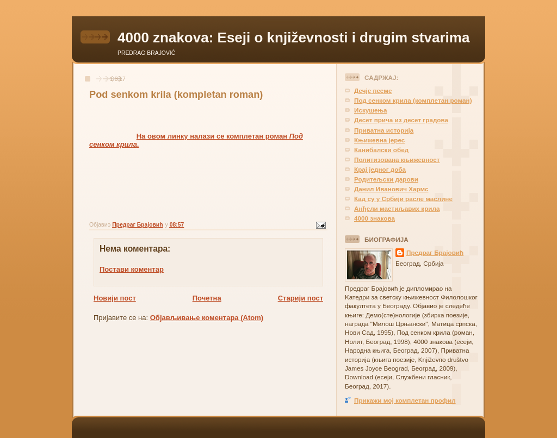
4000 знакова (374, 218)
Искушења (370, 110)
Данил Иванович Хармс (391, 188)
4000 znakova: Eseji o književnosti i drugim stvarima (293, 37)
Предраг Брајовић (434, 252)
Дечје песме (373, 90)
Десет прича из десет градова (401, 119)
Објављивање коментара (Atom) (206, 318)
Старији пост (300, 298)
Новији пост (115, 298)
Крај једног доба (380, 169)
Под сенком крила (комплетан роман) (413, 100)
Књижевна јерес (379, 139)
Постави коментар (132, 269)
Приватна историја (383, 130)
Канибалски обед (381, 149)
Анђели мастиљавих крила (397, 208)
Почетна (207, 298)
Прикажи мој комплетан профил (405, 400)
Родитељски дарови (386, 179)
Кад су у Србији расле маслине (403, 198)
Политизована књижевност (397, 159)
